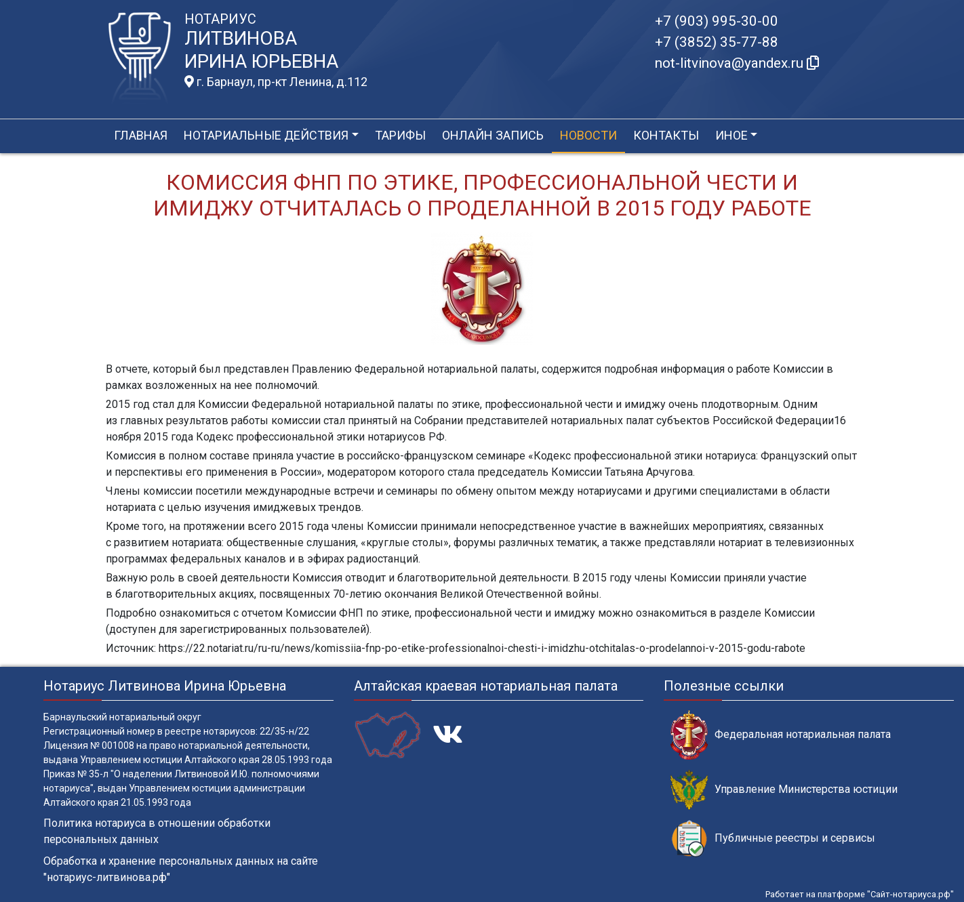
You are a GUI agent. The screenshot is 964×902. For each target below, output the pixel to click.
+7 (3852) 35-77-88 (716, 42)
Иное (731, 135)
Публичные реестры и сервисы (772, 838)
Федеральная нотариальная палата (780, 735)
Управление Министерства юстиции (784, 790)
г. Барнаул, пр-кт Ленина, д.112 (275, 82)
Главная (140, 135)
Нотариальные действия (266, 135)
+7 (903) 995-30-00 (716, 21)
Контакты (666, 135)
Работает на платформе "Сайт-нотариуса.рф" (859, 894)
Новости (588, 135)
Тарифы (400, 135)
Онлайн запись (493, 135)
